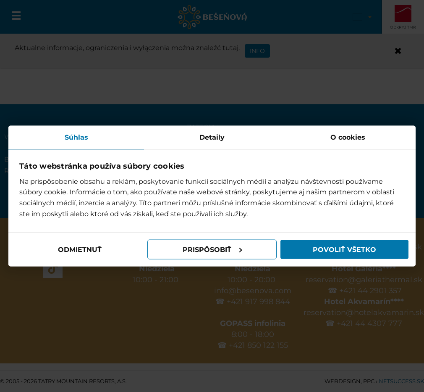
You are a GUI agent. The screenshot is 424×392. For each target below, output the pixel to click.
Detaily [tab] (212, 137)
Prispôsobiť (212, 249)
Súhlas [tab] (76, 137)
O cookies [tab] (347, 137)
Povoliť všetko (344, 249)
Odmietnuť (80, 249)
